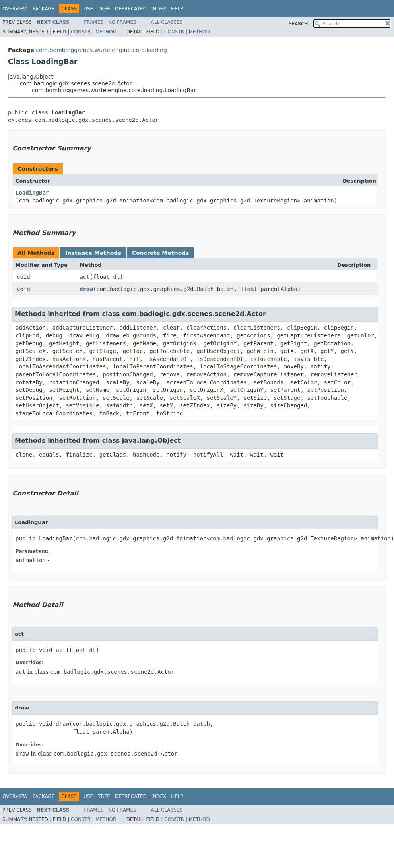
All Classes (166, 22)
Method (105, 32)
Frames (93, 22)
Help (177, 9)
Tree (104, 9)
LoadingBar (32, 192)
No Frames (122, 22)
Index (159, 9)
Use (88, 9)
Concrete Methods (160, 253)
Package (43, 9)
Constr (81, 32)
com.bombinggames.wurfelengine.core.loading (101, 50)
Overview (15, 9)
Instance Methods (93, 253)
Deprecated (131, 9)
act (84, 277)
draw (86, 289)
